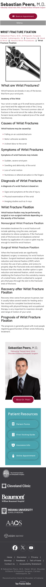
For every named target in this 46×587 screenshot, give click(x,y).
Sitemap (8, 560)
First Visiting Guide (25, 434)
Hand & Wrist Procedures (22, 40)
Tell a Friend (35, 560)
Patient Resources (23, 414)
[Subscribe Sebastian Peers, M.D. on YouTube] (31, 547)
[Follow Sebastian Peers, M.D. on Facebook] (15, 547)
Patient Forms (23, 424)
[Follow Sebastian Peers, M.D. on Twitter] (23, 547)
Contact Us (10, 564)
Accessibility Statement (30, 564)
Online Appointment (26, 455)
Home (9, 557)
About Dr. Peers (23, 399)
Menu (22, 23)
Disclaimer (22, 557)
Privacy (34, 557)
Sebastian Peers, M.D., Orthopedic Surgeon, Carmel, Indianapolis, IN (20, 37)
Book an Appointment (25, 16)
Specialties (31, 38)
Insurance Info (23, 445)
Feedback (20, 560)
